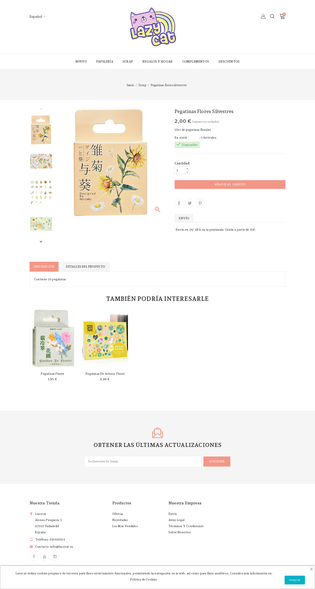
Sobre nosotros (179, 532)
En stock (181, 137)
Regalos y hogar (157, 61)
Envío (172, 514)
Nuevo (81, 61)
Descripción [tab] (44, 266)
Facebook (34, 556)
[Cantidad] (180, 170)
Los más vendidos (125, 526)
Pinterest (200, 203)
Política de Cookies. (144, 579)
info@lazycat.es (61, 546)
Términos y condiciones (185, 526)
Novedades (120, 520)
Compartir (179, 203)
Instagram (55, 556)
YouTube (44, 556)
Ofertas (117, 514)
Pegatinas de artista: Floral (105, 373)
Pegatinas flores (52, 373)
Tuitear (189, 203)
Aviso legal (176, 520)
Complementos (195, 61)
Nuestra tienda (45, 503)
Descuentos (229, 61)
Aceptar (294, 580)
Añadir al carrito (230, 184)
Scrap (128, 61)
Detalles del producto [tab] (85, 266)
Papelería (104, 61)
